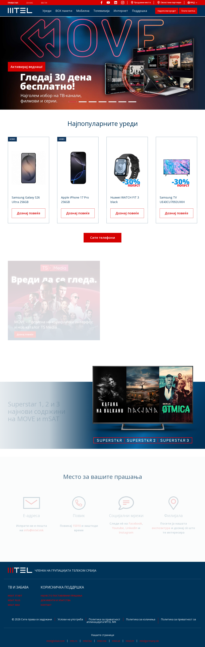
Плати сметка (188, 10)
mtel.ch (130, 641)
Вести (44, 2)
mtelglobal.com (55, 641)
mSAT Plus (14, 600)
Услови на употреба (71, 619)
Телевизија (101, 11)
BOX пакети (63, 11)
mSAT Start (15, 595)
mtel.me (102, 641)
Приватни (13, 2)
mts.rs (73, 641)
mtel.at (116, 641)
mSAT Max (14, 604)
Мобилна (82, 11)
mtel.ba (87, 641)
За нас (29, 2)
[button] (73, 101)
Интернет (121, 11)
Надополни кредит (166, 10)
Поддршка (139, 11)
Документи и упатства (55, 600)
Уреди (46, 11)
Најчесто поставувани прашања (61, 595)
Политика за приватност (105, 619)
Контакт (46, 604)
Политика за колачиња (141, 619)
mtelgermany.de (149, 641)
